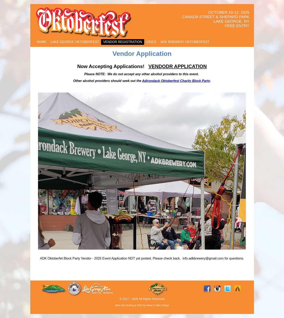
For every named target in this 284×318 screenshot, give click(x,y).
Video (151, 42)
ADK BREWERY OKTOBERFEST (184, 42)
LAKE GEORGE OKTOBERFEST (75, 42)
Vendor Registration (122, 42)
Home (42, 42)
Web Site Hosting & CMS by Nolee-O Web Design (142, 305)
